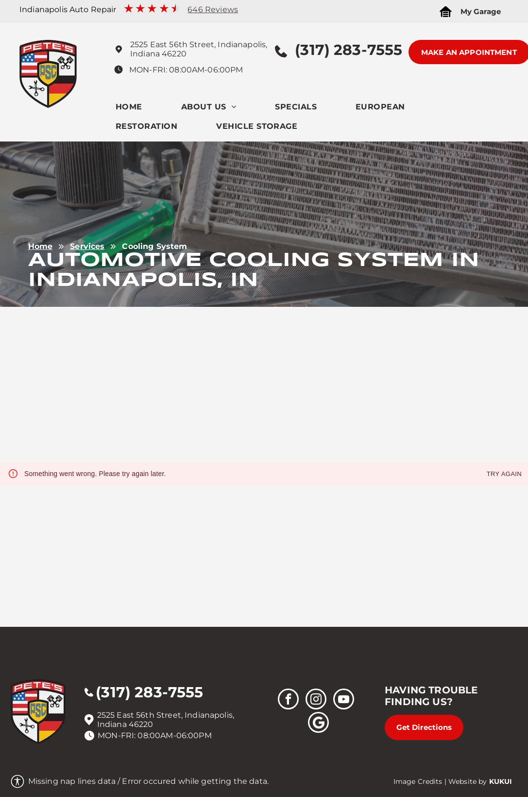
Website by (467, 781)
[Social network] (318, 723)
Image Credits (418, 781)
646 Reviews (212, 9)
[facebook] (288, 700)
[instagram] (316, 700)
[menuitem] (148, 109)
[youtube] (343, 700)
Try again (504, 474)
